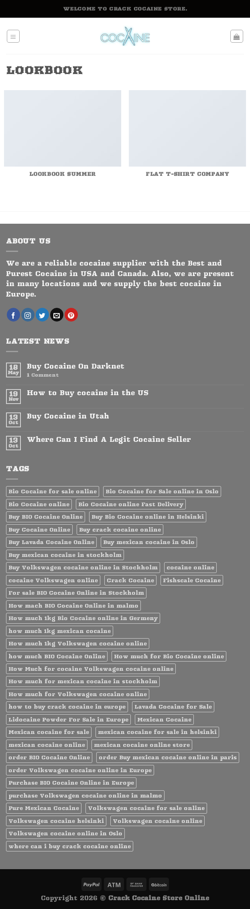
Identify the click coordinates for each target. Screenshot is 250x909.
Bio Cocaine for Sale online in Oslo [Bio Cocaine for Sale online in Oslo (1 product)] (162, 491)
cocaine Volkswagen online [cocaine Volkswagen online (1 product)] (53, 580)
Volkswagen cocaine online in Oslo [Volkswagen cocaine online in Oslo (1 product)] (65, 833)
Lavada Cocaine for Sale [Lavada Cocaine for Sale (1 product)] (173, 706)
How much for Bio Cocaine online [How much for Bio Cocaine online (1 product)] (169, 656)
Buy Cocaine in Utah (68, 416)
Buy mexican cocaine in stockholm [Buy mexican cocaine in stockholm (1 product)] (65, 555)
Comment (43, 375)
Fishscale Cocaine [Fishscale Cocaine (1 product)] (192, 580)
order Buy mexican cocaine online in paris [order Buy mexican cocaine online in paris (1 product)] (168, 757)
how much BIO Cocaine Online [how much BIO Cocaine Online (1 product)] (56, 656)
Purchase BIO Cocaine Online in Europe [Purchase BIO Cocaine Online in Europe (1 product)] (71, 782)
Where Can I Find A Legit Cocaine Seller (109, 439)
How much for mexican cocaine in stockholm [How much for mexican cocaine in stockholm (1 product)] (82, 681)
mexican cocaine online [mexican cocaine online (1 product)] (46, 745)
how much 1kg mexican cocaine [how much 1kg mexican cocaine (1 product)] (59, 631)
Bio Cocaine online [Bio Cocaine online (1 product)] (38, 504)
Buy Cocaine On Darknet (75, 366)
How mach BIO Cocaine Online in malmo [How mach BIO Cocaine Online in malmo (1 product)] (73, 605)
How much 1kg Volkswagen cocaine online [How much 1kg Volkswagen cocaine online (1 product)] (77, 643)
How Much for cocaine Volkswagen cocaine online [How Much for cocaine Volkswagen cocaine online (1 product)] (90, 669)
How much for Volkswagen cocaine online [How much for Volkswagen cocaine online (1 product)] (77, 694)
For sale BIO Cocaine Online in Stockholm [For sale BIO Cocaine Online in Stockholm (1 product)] (76, 593)
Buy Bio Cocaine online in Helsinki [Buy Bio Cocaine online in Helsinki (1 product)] (147, 516)
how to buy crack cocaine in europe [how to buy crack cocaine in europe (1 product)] (67, 706)
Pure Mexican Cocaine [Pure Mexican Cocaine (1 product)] (43, 808)
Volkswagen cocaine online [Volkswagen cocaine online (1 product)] (157, 821)
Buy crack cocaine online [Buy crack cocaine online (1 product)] (120, 529)
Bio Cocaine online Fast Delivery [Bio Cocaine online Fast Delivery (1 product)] (130, 504)
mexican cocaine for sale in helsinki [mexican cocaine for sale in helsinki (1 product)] (157, 732)
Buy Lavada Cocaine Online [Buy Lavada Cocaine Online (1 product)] (51, 542)
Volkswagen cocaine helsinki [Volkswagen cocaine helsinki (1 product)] (56, 821)
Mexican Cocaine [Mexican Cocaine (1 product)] (164, 719)
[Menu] (13, 36)
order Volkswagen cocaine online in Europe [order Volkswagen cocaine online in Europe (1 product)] (80, 770)
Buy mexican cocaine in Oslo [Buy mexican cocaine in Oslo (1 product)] (149, 542)
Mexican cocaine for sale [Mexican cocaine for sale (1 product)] (48, 732)
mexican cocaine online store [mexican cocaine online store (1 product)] (142, 745)
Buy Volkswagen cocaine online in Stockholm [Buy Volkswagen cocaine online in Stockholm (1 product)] (83, 567)
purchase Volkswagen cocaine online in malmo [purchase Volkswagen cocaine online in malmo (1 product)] (85, 795)
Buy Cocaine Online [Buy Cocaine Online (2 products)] (39, 529)
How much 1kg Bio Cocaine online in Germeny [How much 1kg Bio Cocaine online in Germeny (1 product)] (83, 618)
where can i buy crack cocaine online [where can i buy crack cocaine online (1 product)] (69, 846)
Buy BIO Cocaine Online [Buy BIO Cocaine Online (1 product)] (45, 516)
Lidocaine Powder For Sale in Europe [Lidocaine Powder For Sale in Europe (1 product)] (68, 719)
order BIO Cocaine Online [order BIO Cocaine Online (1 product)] (49, 757)
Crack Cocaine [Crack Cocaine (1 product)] (130, 580)
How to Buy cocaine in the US (87, 393)
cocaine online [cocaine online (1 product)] (190, 567)
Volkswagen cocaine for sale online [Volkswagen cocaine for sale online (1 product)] (146, 808)
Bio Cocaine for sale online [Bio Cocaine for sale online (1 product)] (52, 491)
